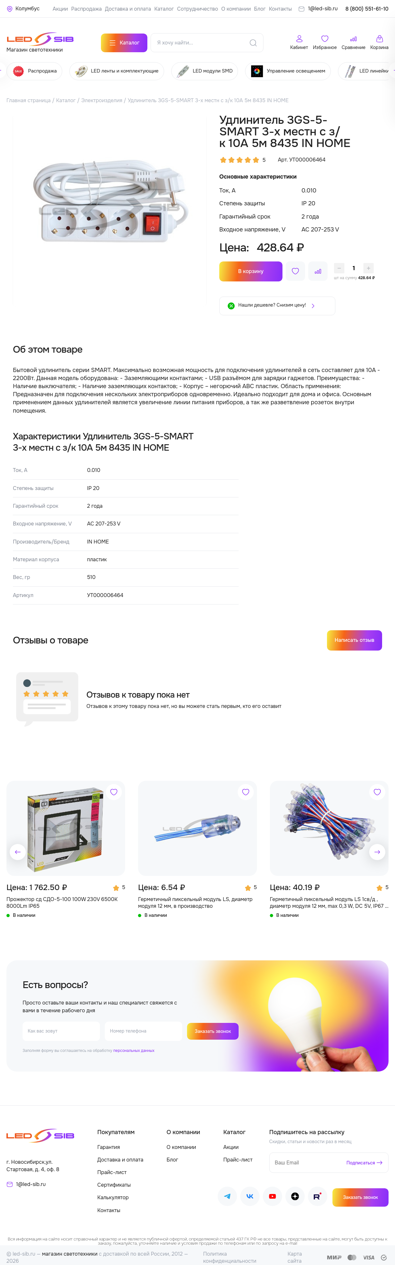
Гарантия (108, 1142)
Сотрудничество (197, 8)
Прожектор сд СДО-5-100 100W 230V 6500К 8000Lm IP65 (62, 897)
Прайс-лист (112, 1167)
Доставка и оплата (128, 8)
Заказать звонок (215, 1026)
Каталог (164, 8)
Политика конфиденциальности (229, 1253)
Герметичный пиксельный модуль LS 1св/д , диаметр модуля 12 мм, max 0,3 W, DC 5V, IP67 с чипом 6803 (329, 897)
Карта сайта (295, 1253)
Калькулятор (113, 1192)
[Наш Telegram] (227, 1192)
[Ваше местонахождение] (23, 8)
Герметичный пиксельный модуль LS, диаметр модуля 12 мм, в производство (195, 897)
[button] (18, 847)
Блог (260, 8)
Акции (60, 8)
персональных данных (133, 1045)
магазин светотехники (69, 1249)
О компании (236, 8)
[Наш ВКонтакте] (250, 1192)
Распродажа (86, 8)
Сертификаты (114, 1180)
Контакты (280, 8)
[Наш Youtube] (272, 1192)
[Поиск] (253, 38)
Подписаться (358, 1157)
